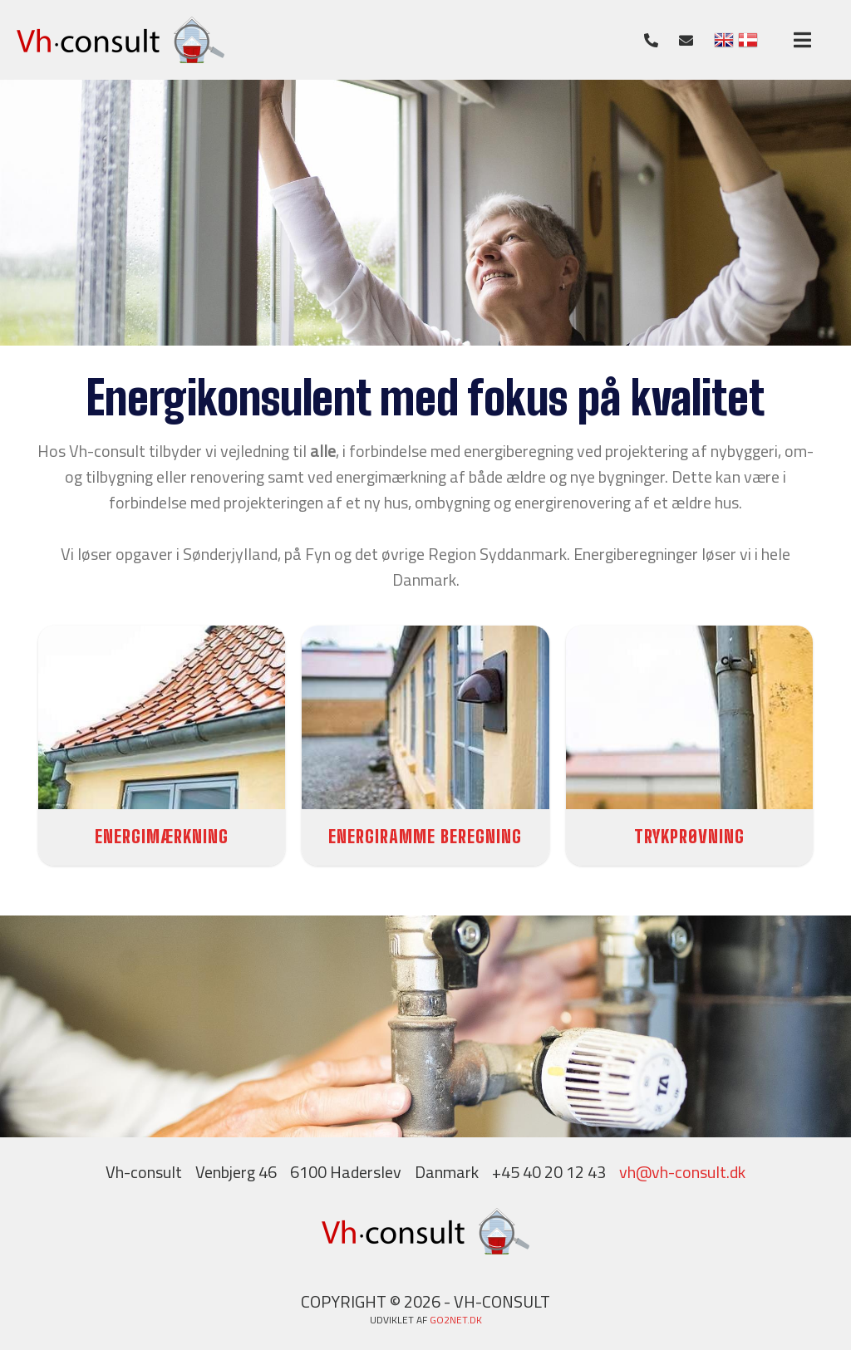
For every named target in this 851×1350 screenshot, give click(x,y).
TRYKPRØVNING (689, 836)
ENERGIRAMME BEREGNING (425, 836)
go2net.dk (456, 1320)
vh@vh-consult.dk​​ (682, 1172)
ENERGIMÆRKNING (162, 836)
